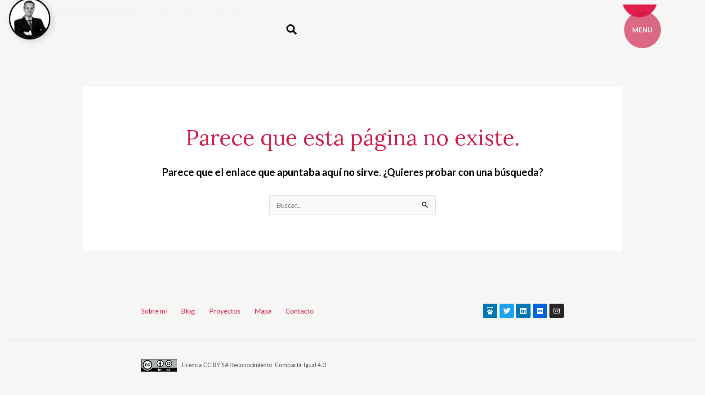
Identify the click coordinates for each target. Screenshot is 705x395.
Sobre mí (175, 21)
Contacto (231, 21)
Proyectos (225, 311)
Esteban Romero (99, 21)
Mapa (263, 311)
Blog (188, 311)
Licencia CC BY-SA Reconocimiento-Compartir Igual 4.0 (254, 364)
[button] (291, 29)
